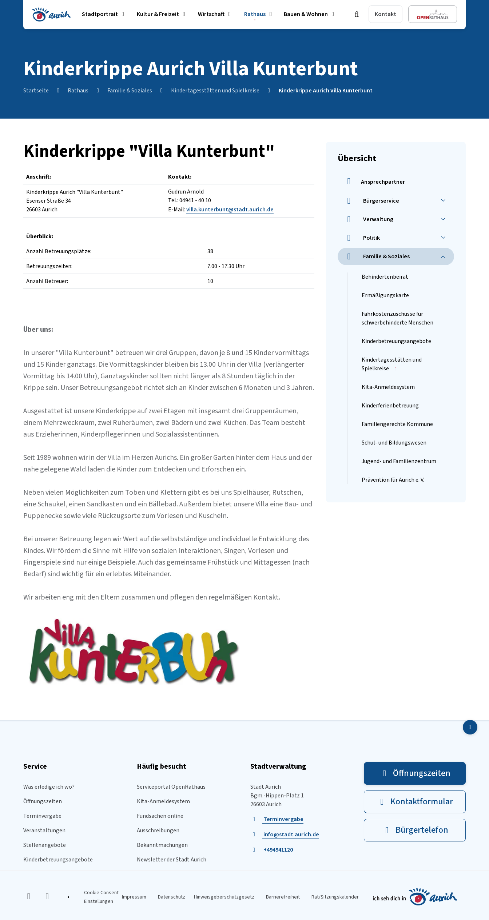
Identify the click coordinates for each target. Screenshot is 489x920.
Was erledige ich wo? (49, 787)
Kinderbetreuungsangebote (396, 341)
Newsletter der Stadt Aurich (171, 860)
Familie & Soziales (129, 91)
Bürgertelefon (415, 830)
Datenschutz (171, 897)
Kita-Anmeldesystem (388, 387)
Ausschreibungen (158, 831)
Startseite (36, 91)
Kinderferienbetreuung (390, 406)
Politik (361, 238)
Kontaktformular (415, 801)
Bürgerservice (371, 200)
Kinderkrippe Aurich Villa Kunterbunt (326, 91)
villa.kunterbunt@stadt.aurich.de (230, 210)
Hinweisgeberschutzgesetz (224, 897)
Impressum (134, 897)
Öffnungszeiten (42, 801)
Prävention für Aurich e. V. (393, 480)
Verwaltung (368, 219)
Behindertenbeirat (385, 277)
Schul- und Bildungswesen (394, 443)
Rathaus (78, 91)
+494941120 (277, 850)
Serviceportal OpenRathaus (171, 787)
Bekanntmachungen (162, 845)
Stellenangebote (44, 845)
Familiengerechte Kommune (397, 424)
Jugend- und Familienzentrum (399, 461)
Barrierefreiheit (283, 897)
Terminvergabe (42, 816)
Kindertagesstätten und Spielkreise (215, 91)
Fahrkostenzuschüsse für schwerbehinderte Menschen (397, 318)
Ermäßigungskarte (385, 295)
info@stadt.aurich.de (290, 835)
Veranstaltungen (44, 831)
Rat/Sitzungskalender (335, 897)
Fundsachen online (160, 816)
